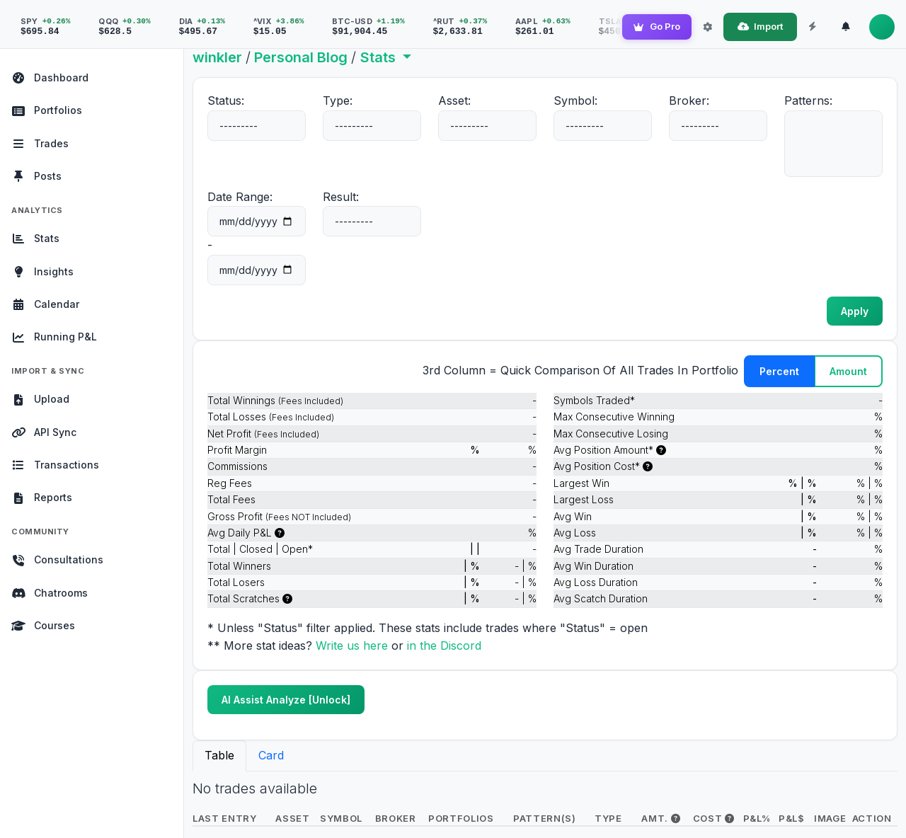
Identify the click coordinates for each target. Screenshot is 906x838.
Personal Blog (301, 57)
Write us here (353, 645)
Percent (779, 371)
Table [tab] (219, 755)
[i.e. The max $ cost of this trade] (648, 466)
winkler (217, 57)
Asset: (454, 100)
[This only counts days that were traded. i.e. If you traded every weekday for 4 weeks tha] (280, 533)
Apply (854, 311)
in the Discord (444, 645)
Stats (379, 57)
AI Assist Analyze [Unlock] (286, 700)
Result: (341, 197)
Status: (225, 100)
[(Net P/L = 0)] (287, 598)
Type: (337, 100)
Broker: (689, 100)
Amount (848, 371)
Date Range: (240, 197)
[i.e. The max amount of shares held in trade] (661, 450)
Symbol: (575, 100)
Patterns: (808, 100)
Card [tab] (271, 755)
